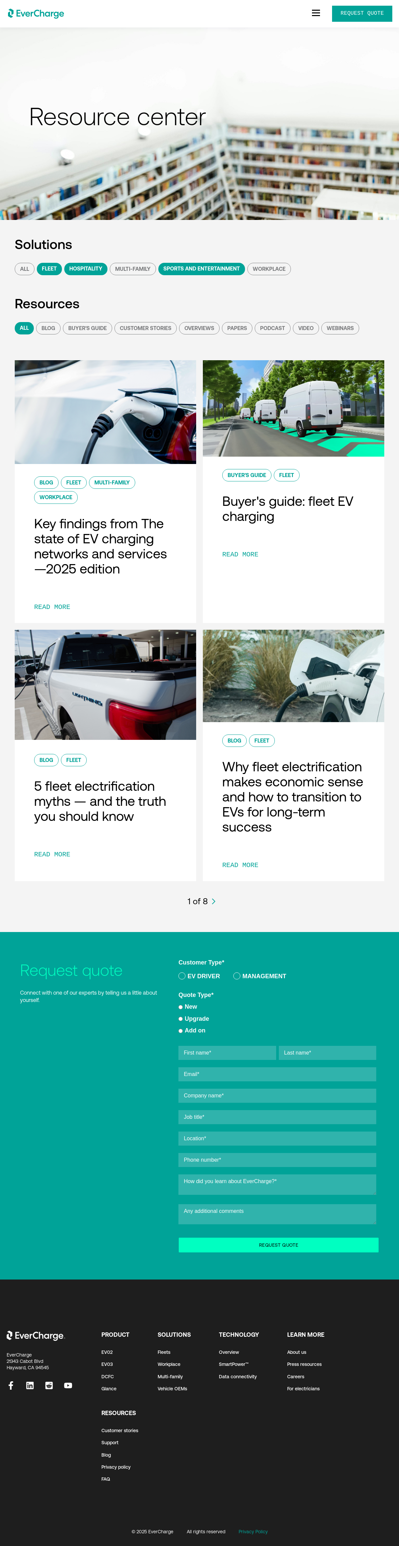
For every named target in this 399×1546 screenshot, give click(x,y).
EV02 (107, 1352)
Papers (237, 328)
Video (306, 328)
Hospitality (85, 268)
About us (296, 1352)
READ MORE (52, 607)
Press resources (304, 1364)
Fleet (49, 268)
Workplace (269, 269)
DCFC (107, 1376)
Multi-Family (133, 269)
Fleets (164, 1352)
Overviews (199, 328)
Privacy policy (116, 1467)
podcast (272, 328)
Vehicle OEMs (172, 1388)
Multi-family (170, 1376)
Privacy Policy (253, 1531)
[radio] (199, 977)
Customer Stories (145, 328)
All (24, 269)
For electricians (303, 1388)
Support (109, 1442)
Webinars (340, 328)
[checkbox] (277, 977)
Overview (229, 1352)
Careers (295, 1376)
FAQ (105, 1479)
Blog (48, 328)
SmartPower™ (234, 1364)
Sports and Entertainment (201, 268)
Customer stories (119, 1430)
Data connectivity (238, 1376)
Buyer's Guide (87, 328)
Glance (108, 1388)
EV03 (107, 1364)
